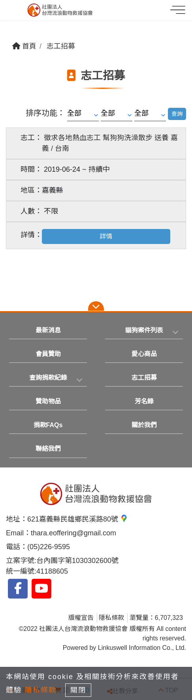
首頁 (24, 46)
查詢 (177, 114)
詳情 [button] (106, 236)
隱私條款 (111, 617)
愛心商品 (144, 354)
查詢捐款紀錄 (48, 377)
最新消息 (48, 330)
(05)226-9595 (48, 547)
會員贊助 (48, 354)
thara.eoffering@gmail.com (73, 533)
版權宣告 (81, 617)
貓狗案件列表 (144, 330)
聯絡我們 (48, 448)
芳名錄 (144, 401)
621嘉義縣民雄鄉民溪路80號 (77, 519)
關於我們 (144, 425)
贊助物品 (48, 401)
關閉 (78, 690)
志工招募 (61, 46)
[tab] (144, 330)
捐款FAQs (48, 425)
